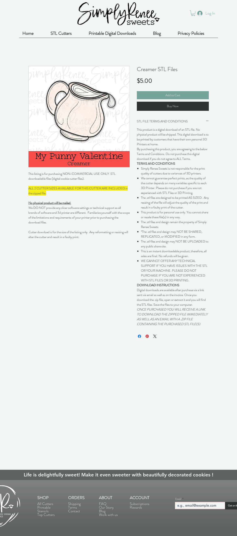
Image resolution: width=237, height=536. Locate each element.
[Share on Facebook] (139, 336)
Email (178, 499)
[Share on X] (154, 336)
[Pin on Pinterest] (147, 336)
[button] (193, 13)
